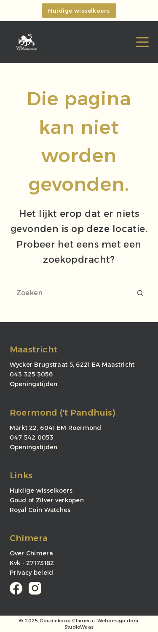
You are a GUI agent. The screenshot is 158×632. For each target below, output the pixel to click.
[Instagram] (35, 588)
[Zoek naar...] (71, 292)
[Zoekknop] (140, 292)
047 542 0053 (32, 437)
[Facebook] (16, 588)
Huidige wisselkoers (79, 10)
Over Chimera (31, 553)
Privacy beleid (32, 572)
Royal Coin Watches (40, 510)
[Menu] (142, 42)
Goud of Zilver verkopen (47, 500)
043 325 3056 (31, 374)
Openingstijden (34, 384)
